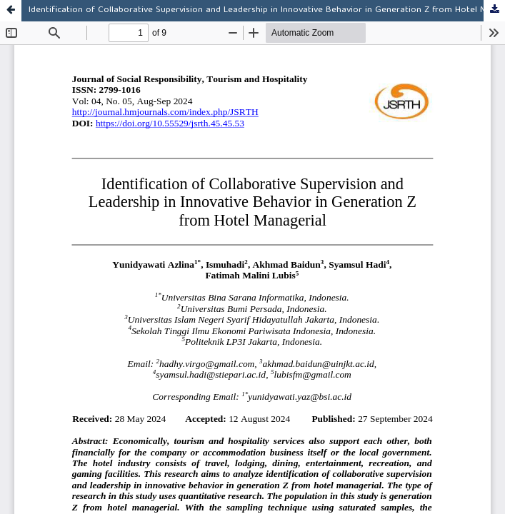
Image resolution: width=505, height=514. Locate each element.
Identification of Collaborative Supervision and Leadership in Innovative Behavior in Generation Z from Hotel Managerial (267, 10)
